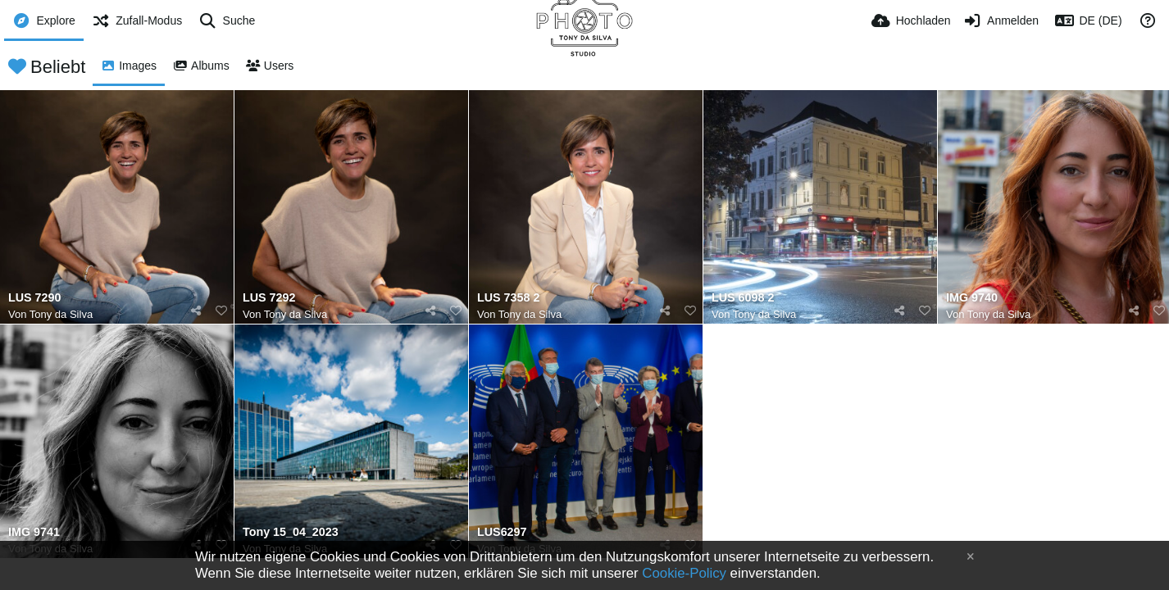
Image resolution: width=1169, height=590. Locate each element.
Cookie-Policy (684, 573)
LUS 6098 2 (743, 298)
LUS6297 (501, 532)
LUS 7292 (269, 298)
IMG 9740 (972, 298)
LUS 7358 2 (508, 298)
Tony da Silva (61, 314)
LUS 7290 (34, 298)
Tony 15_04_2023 (291, 532)
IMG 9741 (34, 532)
